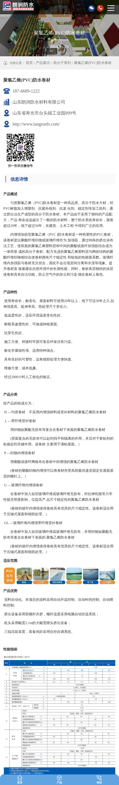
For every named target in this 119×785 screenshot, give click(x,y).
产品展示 (43, 63)
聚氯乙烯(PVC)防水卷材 (93, 63)
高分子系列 (62, 63)
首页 (29, 63)
